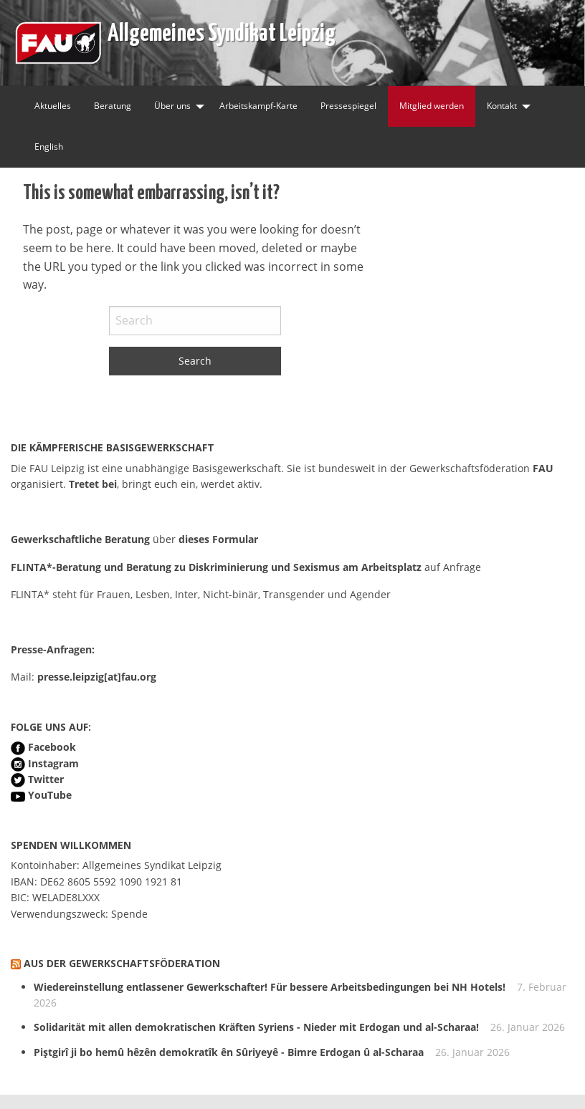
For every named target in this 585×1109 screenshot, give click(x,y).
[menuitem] (52, 106)
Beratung (112, 105)
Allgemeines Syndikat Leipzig (222, 30)
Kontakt (502, 105)
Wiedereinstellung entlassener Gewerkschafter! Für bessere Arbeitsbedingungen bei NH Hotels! (269, 987)
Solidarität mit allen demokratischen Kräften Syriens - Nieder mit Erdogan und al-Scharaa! (256, 1027)
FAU (543, 468)
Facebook (52, 747)
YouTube (50, 795)
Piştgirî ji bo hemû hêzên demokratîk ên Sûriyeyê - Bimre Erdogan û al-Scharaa (229, 1052)
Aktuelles (52, 105)
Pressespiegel (348, 105)
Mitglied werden (431, 105)
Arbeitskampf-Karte (258, 105)
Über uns (172, 105)
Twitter (46, 779)
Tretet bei (93, 484)
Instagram (53, 763)
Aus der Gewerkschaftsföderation (122, 963)
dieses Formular (218, 539)
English (48, 146)
